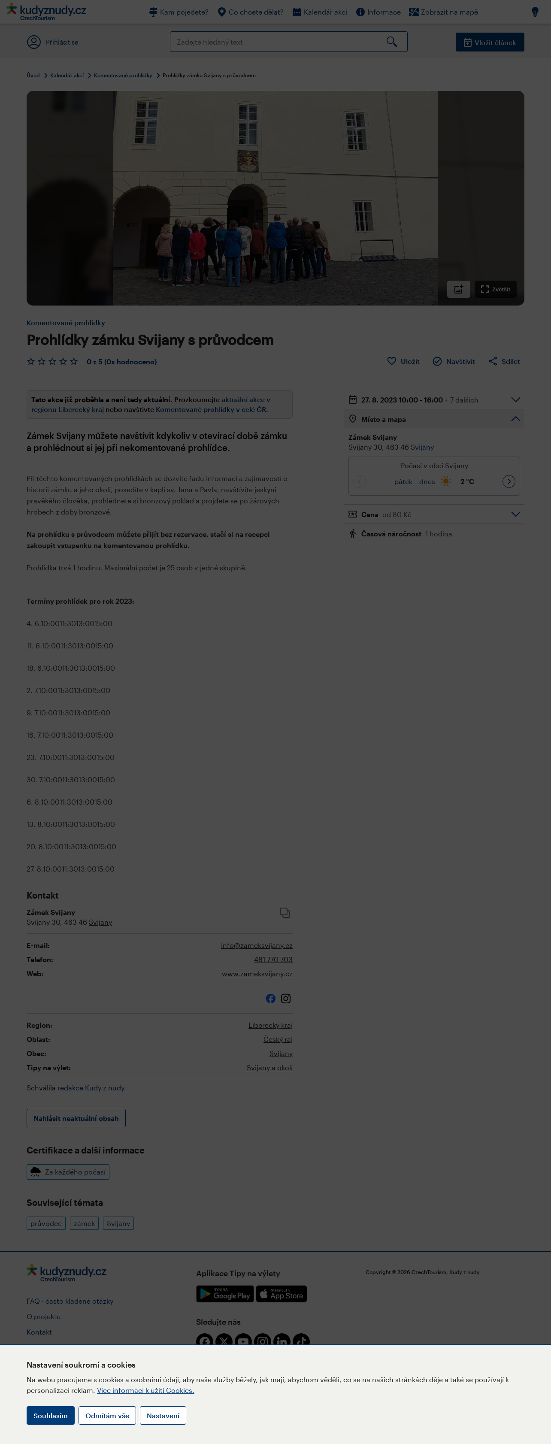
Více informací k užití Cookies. (145, 1390)
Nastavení (163, 1415)
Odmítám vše (107, 1415)
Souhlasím (50, 1415)
